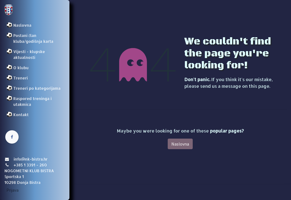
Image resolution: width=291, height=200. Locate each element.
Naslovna (180, 144)
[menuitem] (34, 25)
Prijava (13, 190)
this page (259, 86)
